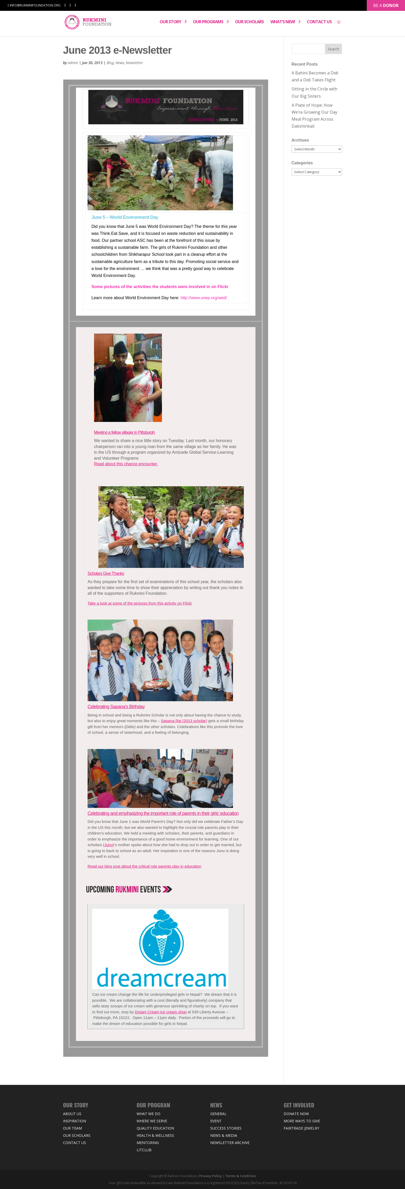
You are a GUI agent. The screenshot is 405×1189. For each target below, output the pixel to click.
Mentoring (148, 1142)
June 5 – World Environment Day (124, 217)
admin (73, 62)
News (119, 62)
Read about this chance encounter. (126, 464)
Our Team (72, 1128)
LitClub (144, 1149)
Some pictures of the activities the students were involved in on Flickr (160, 286)
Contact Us (319, 23)
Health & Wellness (155, 1135)
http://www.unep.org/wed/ (204, 298)
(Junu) (108, 845)
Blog (110, 62)
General (218, 1113)
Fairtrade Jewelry (301, 1128)
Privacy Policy (210, 1176)
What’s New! (282, 23)
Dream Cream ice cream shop (160, 1012)
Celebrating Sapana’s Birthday (116, 706)
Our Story (170, 23)
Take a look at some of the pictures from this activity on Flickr (140, 603)
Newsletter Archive (230, 1142)
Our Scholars (249, 23)
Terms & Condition (240, 1176)
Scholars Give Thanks (106, 573)
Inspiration (74, 1120)
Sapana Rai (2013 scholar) (184, 721)
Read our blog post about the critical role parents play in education (144, 866)
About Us (72, 1113)
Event (216, 1120)
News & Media (223, 1135)
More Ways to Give (302, 1120)
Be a (386, 5)
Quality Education (155, 1128)
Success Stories (226, 1128)
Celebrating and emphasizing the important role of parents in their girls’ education (163, 813)
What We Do (148, 1113)
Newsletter (134, 62)
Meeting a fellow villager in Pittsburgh (124, 432)
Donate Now (296, 1113)
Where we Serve (152, 1120)
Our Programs (208, 23)
